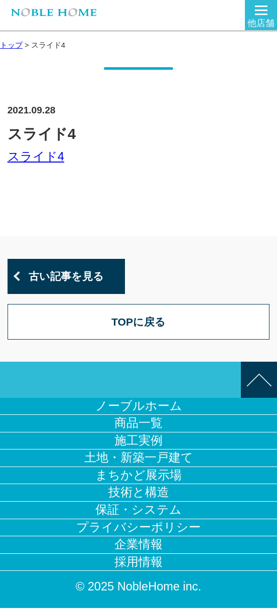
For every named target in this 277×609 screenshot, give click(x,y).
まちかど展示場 (138, 476)
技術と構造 (138, 493)
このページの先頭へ (259, 381)
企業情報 (138, 545)
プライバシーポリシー (138, 527)
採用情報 (138, 562)
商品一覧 (138, 423)
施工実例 (138, 441)
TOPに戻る (138, 322)
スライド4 (36, 156)
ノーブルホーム (138, 406)
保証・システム (138, 510)
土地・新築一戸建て (138, 458)
